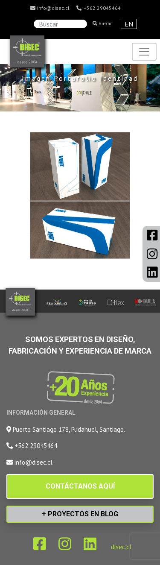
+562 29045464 (98, 8)
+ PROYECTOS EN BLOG (80, 514)
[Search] (60, 24)
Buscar (102, 23)
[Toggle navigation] (144, 52)
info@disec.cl (49, 8)
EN (129, 24)
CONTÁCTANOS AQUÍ (80, 486)
